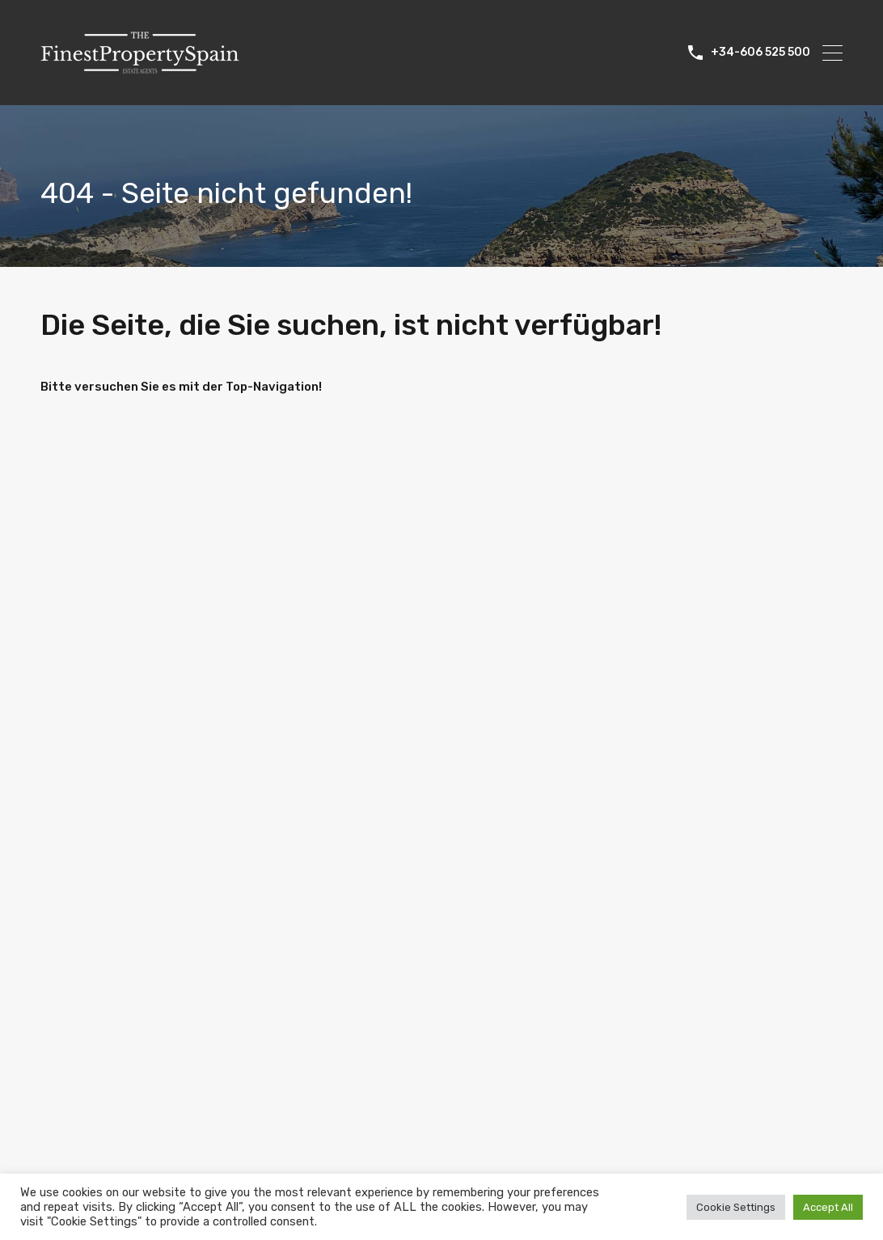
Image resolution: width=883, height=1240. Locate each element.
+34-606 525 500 (760, 52)
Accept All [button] (828, 1207)
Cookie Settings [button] (735, 1207)
